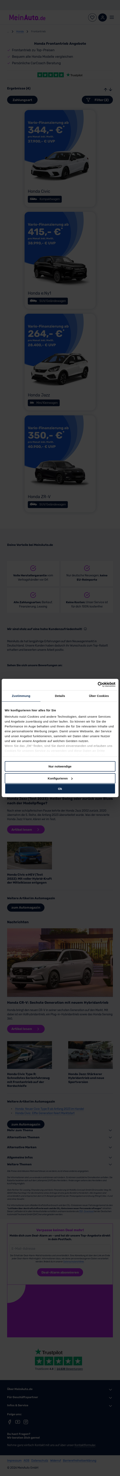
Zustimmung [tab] (21, 695)
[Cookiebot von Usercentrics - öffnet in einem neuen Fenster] (97, 684)
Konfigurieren (60, 778)
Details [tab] (60, 695)
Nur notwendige (60, 766)
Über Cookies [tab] (99, 695)
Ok (60, 788)
